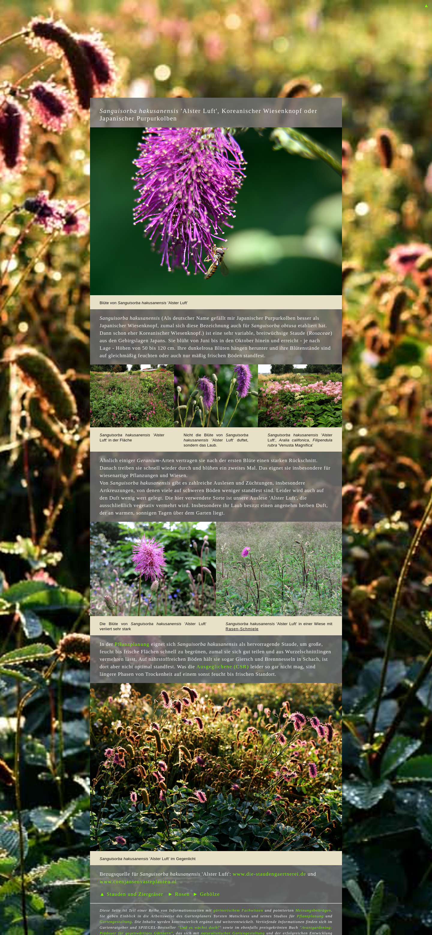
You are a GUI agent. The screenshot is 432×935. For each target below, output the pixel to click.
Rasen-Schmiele (242, 629)
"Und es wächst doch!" (199, 927)
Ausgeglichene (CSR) (222, 666)
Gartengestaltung (116, 921)
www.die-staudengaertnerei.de (269, 874)
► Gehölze (206, 894)
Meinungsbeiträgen (313, 910)
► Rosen (179, 894)
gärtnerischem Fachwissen (238, 910)
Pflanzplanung (132, 644)
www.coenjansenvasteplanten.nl (138, 881)
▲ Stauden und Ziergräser (131, 894)
